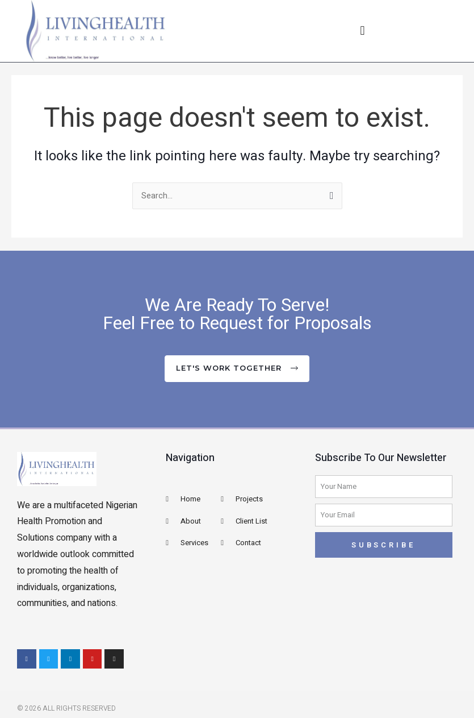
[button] (362, 31)
